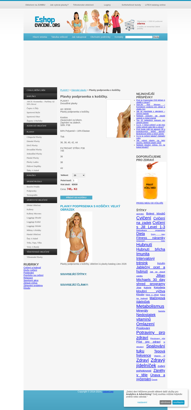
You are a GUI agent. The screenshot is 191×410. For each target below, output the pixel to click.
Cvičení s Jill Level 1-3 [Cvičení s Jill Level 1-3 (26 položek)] (150, 225)
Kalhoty (30, 209)
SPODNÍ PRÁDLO (34, 181)
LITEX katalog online (155, 5)
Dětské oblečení (33, 205)
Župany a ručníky (34, 121)
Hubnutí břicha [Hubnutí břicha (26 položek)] (150, 249)
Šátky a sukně (33, 170)
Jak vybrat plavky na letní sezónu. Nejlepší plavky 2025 (150, 141)
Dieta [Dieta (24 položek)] (140, 234)
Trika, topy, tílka (34, 242)
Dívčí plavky (32, 145)
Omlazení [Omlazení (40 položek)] (145, 324)
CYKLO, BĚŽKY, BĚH (36, 90)
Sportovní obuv (33, 116)
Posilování (29, 272)
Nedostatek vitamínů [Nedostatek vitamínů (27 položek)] (146, 317)
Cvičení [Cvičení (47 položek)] (143, 217)
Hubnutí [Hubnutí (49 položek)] (144, 244)
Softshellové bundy (131, 5)
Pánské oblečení (34, 234)
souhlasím (178, 402)
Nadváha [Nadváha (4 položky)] (161, 311)
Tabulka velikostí (59, 37)
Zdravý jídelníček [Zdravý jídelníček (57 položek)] (150, 362)
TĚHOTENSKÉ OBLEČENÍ (38, 252)
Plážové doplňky (34, 166)
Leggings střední (34, 226)
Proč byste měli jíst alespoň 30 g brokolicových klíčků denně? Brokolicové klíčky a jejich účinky (150, 131)
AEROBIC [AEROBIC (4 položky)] (140, 214)
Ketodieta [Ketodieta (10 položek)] (159, 287)
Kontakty (119, 37)
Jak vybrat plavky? (59, 5)
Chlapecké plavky (34, 137)
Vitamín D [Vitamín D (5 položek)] (159, 356)
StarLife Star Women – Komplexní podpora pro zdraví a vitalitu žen (150, 107)
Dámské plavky (33, 141)
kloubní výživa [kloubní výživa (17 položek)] (150, 291)
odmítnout (165, 402)
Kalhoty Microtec (34, 213)
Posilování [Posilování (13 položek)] (143, 328)
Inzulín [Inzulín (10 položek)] (161, 263)
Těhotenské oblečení (83, 5)
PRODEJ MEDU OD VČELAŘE (151, 202)
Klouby (27, 288)
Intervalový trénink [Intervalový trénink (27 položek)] (145, 260)
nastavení (142, 402)
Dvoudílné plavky (34, 149)
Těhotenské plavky (35, 257)
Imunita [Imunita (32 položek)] (142, 254)
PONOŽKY (31, 175)
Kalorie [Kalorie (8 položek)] (147, 287)
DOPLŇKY (31, 96)
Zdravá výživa (30, 283)
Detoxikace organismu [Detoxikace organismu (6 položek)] (150, 230)
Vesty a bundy (33, 247)
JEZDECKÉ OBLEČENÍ (36, 126)
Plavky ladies (33, 162)
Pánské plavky (33, 158)
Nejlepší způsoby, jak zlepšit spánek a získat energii (150, 117)
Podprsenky (31, 191)
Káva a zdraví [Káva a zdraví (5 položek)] (152, 295)
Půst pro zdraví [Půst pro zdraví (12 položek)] (148, 341)
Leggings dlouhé (34, 218)
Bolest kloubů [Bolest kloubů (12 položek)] (155, 213)
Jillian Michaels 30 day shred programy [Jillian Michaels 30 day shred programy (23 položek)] (150, 279)
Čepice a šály (33, 108)
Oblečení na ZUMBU (35, 5)
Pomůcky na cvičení (34, 275)
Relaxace (28, 278)
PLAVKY (30, 132)
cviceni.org (108, 391)
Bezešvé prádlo (33, 186)
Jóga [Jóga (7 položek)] (138, 287)
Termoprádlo (32, 195)
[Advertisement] (95, 64)
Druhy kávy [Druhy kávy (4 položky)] (158, 234)
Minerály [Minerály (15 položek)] (142, 310)
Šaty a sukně (32, 238)
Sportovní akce (31, 280)
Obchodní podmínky (101, 37)
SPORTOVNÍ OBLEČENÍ (37, 200)
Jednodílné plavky (34, 154)
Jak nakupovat (79, 37)
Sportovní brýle (33, 112)
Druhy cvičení (30, 270)
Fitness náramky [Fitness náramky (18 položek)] (150, 238)
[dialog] (156, 398)
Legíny (107, 5)
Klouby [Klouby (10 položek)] (140, 294)
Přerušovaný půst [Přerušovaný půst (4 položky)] (157, 338)
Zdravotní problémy (33, 285)
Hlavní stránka (40, 37)
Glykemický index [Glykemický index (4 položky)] (150, 241)
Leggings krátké (34, 222)
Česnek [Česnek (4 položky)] (154, 380)
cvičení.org (47, 21)
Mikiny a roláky (34, 230)
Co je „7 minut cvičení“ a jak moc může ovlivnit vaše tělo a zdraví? (150, 126)
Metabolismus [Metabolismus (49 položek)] (150, 306)
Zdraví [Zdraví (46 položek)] (142, 360)
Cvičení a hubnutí (32, 267)
